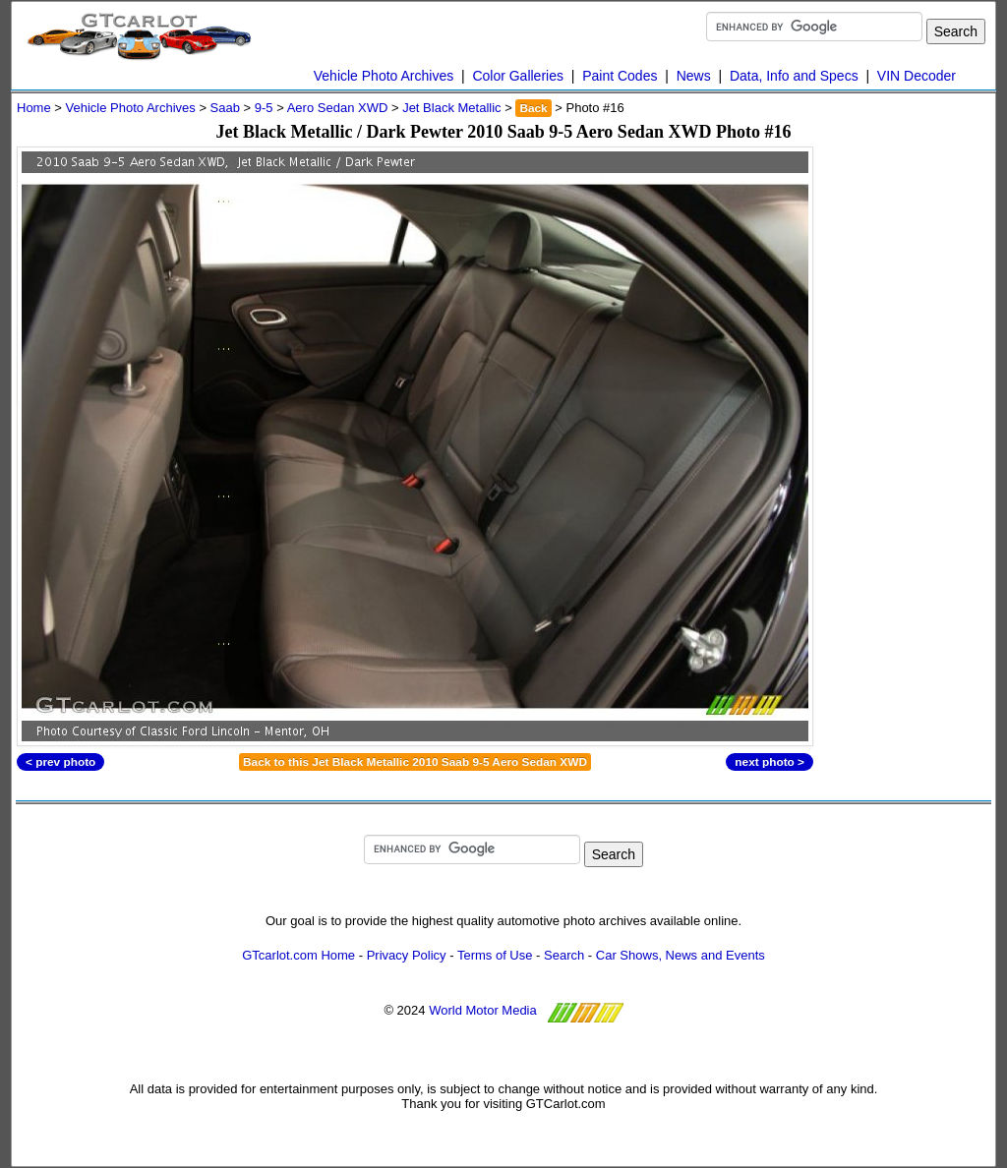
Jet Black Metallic (451, 107)
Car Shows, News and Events (680, 955)
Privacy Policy (406, 955)
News (694, 76)
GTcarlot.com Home (298, 955)
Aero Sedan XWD (337, 107)
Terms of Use (495, 955)
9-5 (264, 107)
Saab (225, 107)
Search (564, 955)
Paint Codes (619, 76)
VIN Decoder (916, 76)
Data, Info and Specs (794, 76)
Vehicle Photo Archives (383, 76)
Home (34, 107)
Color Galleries (517, 76)
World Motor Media (483, 1010)
